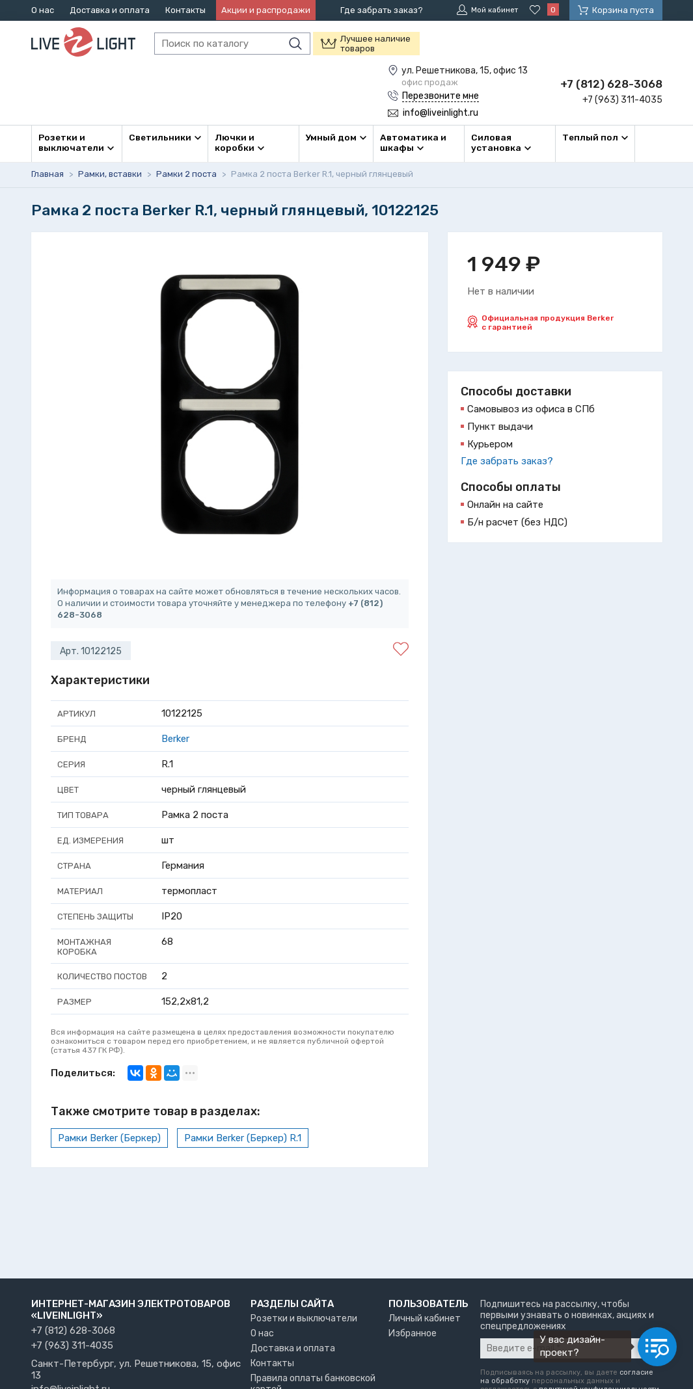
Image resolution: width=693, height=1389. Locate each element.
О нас (42, 10)
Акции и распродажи (265, 10)
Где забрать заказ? (381, 10)
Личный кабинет (424, 1318)
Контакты (185, 10)
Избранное (412, 1333)
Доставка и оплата (110, 10)
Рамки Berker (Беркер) (109, 1137)
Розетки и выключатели (304, 1318)
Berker (175, 737)
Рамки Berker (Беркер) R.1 (242, 1137)
